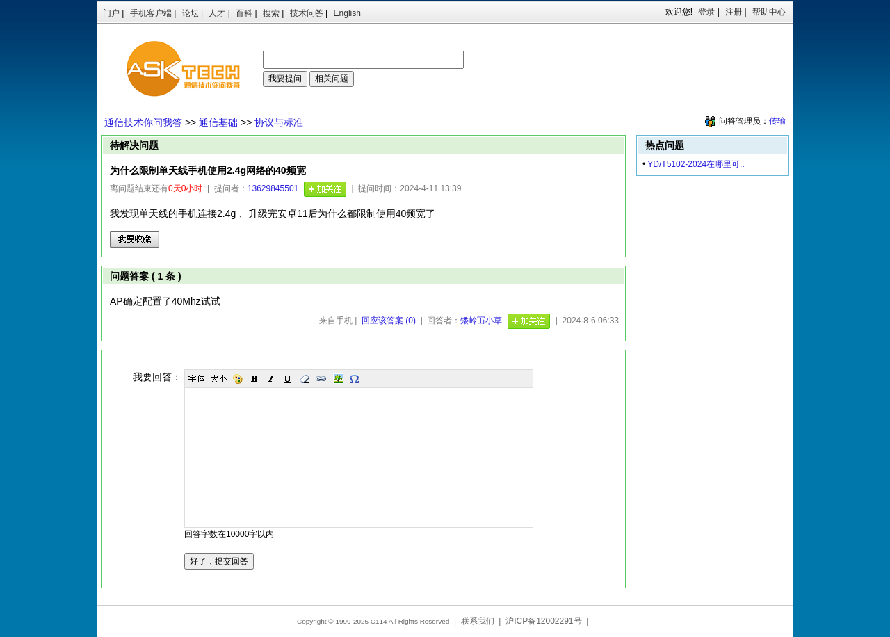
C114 (379, 621)
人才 (217, 13)
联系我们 (477, 621)
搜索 (271, 13)
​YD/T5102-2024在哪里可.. (695, 164)
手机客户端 (151, 13)
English (347, 13)
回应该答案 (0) (389, 320)
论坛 (190, 13)
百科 (244, 13)
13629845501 (273, 188)
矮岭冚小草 (481, 320)
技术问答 (306, 13)
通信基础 (218, 122)
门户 (111, 13)
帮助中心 (769, 12)
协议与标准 (278, 122)
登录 (706, 12)
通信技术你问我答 (143, 122)
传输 (777, 121)
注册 (733, 12)
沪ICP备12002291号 (543, 621)
